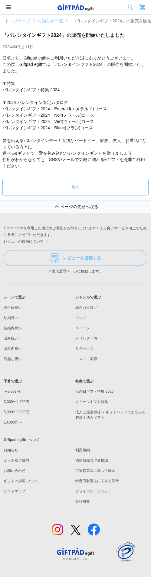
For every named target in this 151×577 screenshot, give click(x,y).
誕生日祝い (13, 307)
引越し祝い (13, 359)
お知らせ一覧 (50, 20)
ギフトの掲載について (22, 481)
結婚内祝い (13, 328)
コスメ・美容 (86, 359)
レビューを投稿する (75, 258)
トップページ (17, 20)
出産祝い (11, 338)
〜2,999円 (12, 391)
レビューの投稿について (27, 241)
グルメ (80, 318)
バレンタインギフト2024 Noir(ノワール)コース (48, 115)
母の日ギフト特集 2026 (94, 391)
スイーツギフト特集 (91, 402)
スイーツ (82, 328)
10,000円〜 (13, 422)
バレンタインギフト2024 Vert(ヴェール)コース (48, 121)
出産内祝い (13, 349)
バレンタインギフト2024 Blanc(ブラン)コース (47, 127)
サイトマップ (14, 491)
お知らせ (11, 450)
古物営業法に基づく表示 (95, 471)
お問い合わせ (14, 471)
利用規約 (82, 450)
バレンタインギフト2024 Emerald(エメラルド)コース (54, 108)
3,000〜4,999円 (16, 402)
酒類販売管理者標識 (91, 460)
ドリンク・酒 (86, 338)
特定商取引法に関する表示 (97, 481)
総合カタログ (86, 307)
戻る (75, 187)
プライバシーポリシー (93, 491)
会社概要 (82, 501)
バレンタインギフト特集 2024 (31, 89)
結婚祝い (11, 318)
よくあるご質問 (16, 460)
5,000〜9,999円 (16, 412)
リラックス (84, 349)
